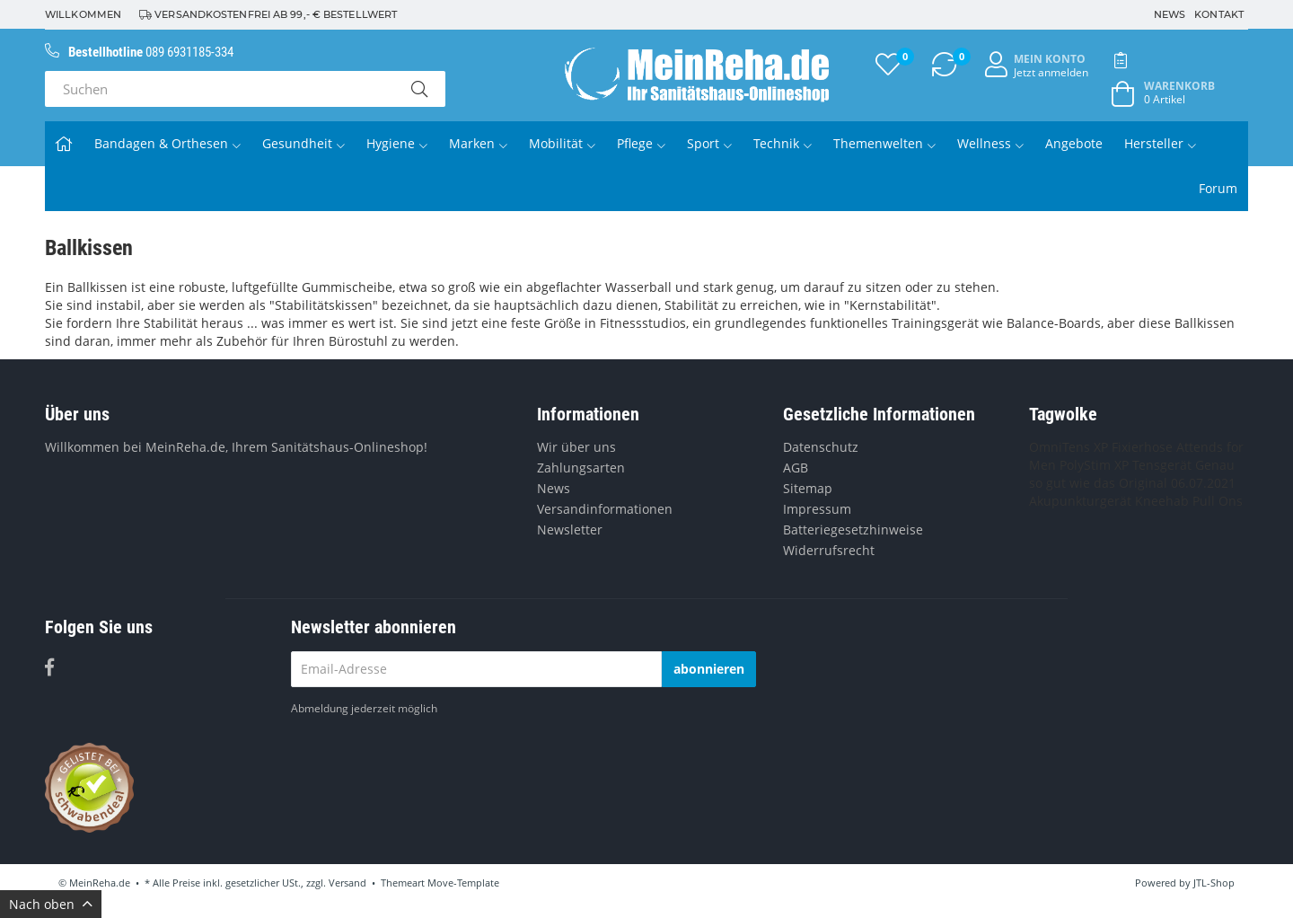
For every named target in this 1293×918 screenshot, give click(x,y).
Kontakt (1219, 14)
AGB (795, 467)
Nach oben (50, 904)
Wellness (990, 143)
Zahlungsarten (581, 467)
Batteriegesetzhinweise (853, 529)
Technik (782, 143)
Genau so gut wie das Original (1132, 473)
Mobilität (562, 143)
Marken (478, 143)
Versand (347, 882)
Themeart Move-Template (440, 882)
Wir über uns (576, 446)
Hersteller (1160, 143)
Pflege (641, 143)
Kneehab (1162, 500)
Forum (1218, 188)
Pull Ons (1217, 500)
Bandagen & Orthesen (167, 143)
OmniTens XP (1068, 446)
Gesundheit (303, 143)
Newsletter (570, 529)
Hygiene (396, 143)
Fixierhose (1142, 446)
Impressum (817, 508)
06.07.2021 (1203, 482)
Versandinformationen (605, 508)
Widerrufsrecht (829, 550)
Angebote (1074, 143)
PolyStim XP (1094, 464)
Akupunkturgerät (1080, 500)
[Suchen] (219, 89)
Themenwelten (884, 143)
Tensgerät (1162, 464)
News (1169, 14)
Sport (709, 143)
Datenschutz (820, 446)
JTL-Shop (1214, 882)
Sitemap (807, 488)
